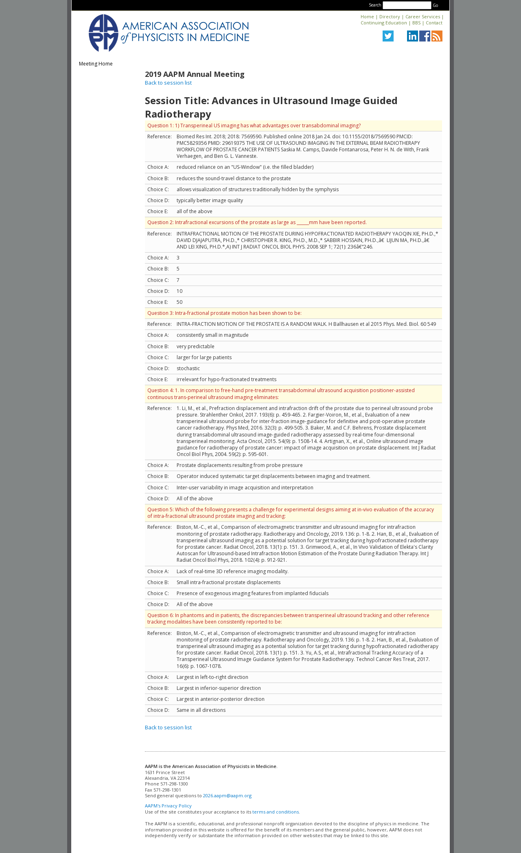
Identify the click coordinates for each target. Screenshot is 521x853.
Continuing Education (384, 23)
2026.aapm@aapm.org (227, 795)
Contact (434, 23)
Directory (389, 16)
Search (375, 5)
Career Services (422, 16)
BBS (416, 23)
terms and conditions (275, 812)
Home (367, 16)
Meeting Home (96, 63)
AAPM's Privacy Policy (168, 806)
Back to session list (168, 82)
